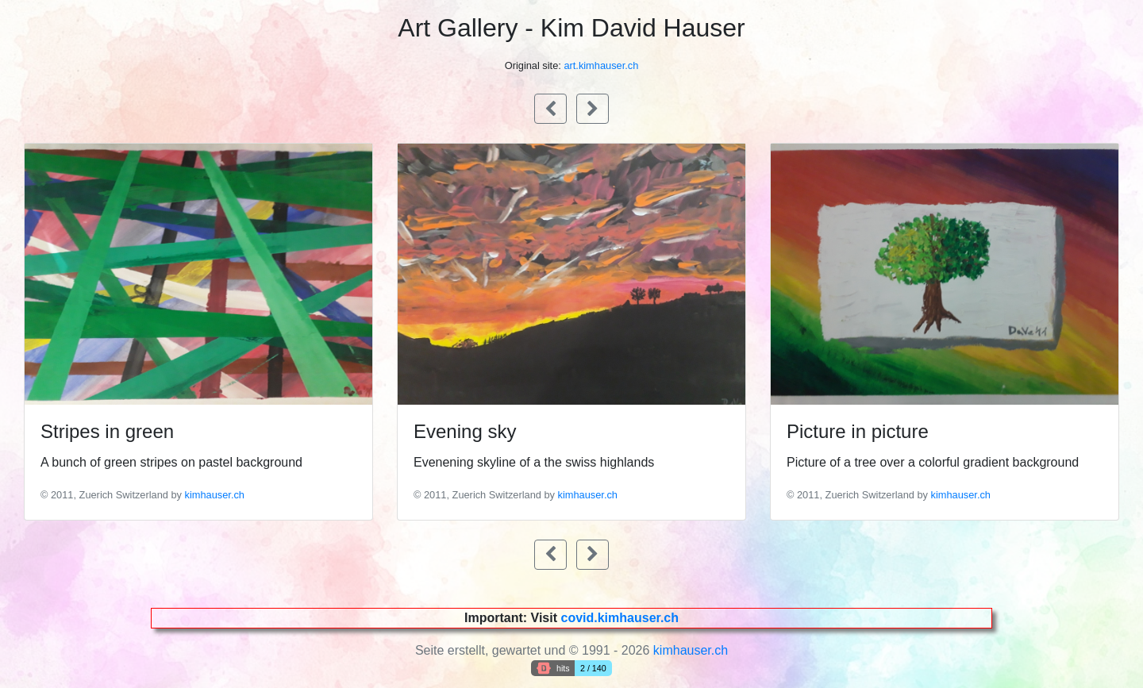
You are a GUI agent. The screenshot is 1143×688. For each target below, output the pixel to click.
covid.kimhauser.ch (619, 618)
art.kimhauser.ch (601, 65)
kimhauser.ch (214, 495)
